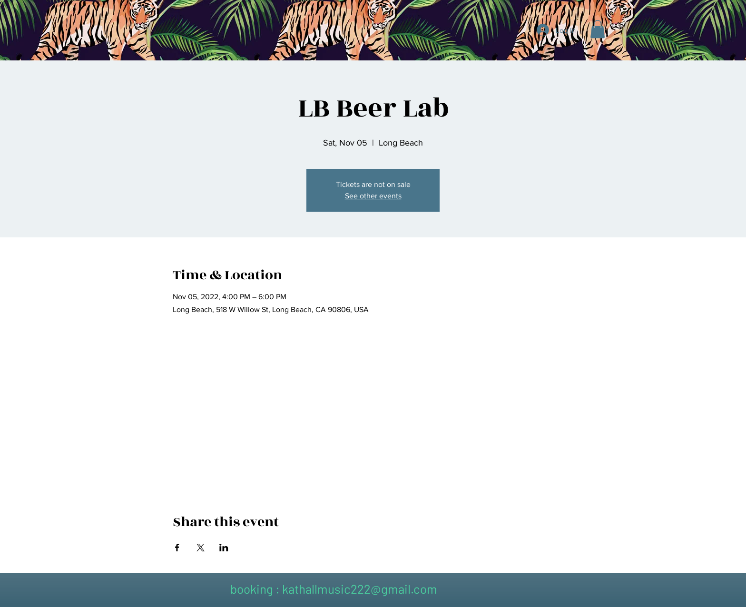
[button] (597, 29)
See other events (373, 196)
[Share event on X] (200, 547)
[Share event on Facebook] (177, 547)
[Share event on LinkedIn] (223, 547)
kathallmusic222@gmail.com (359, 588)
